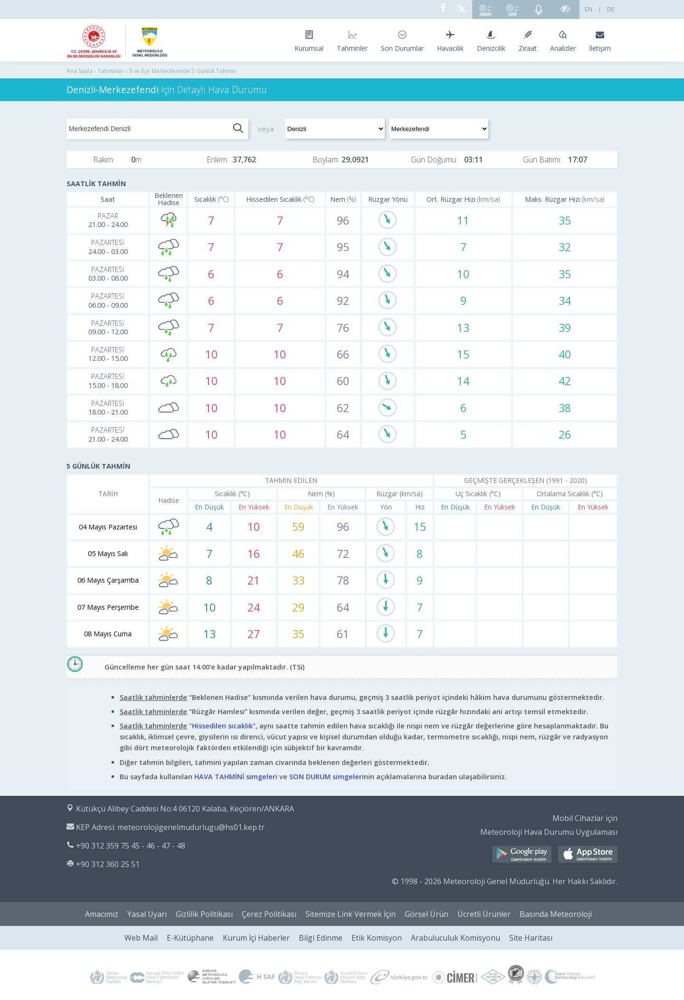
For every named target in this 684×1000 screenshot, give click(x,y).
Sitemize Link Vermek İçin (350, 914)
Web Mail (141, 938)
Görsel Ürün (426, 914)
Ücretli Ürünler (484, 914)
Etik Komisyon (377, 938)
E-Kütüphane (190, 938)
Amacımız (101, 914)
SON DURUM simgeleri (326, 776)
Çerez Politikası (269, 914)
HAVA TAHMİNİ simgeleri (235, 776)
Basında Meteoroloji (556, 914)
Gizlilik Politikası (204, 914)
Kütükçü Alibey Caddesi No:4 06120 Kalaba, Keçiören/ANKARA (185, 808)
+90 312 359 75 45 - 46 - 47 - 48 (130, 845)
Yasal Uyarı (147, 914)
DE (611, 9)
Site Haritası (530, 938)
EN (588, 9)
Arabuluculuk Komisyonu (455, 938)
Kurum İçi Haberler (256, 938)
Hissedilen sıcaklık (222, 725)
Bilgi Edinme (320, 938)
